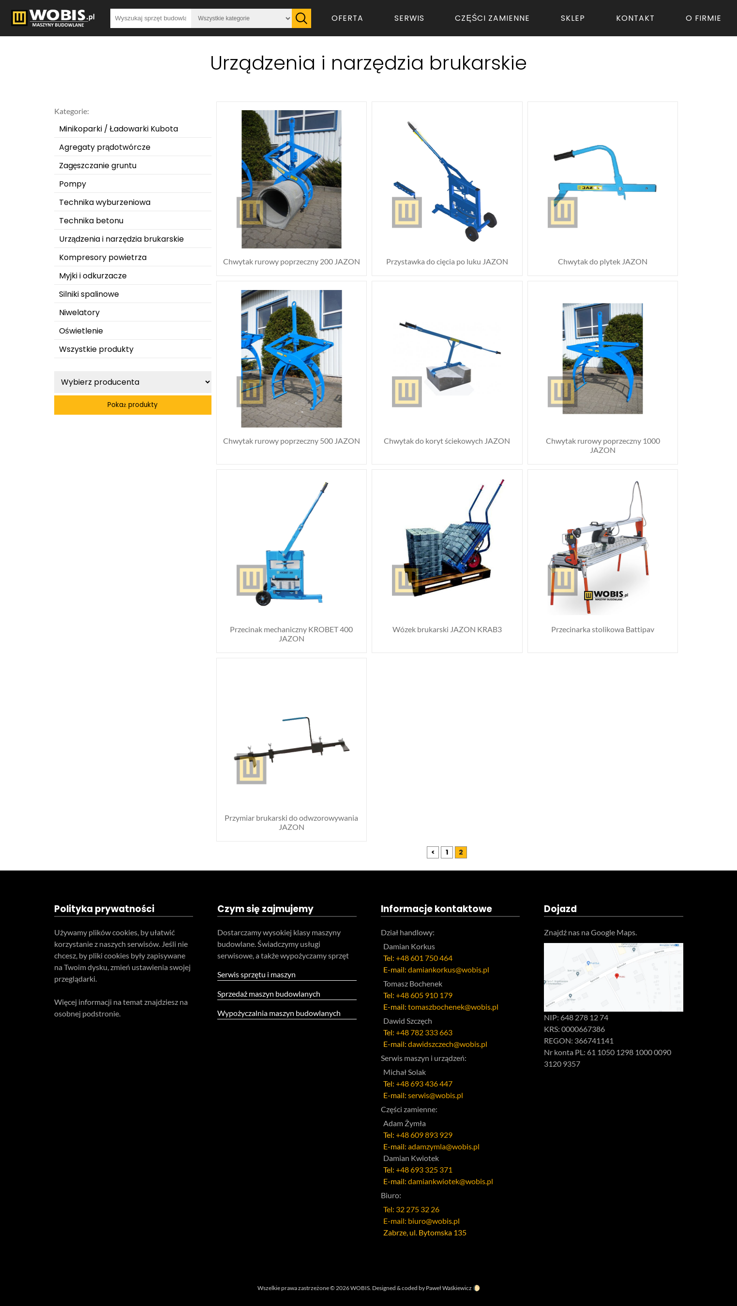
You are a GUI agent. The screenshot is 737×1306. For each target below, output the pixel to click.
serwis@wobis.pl (435, 1095)
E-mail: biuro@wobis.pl (421, 1220)
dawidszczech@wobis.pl (447, 1043)
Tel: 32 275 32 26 (411, 1209)
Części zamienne (492, 18)
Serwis (409, 18)
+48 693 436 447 (424, 1083)
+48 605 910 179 (424, 995)
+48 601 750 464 (424, 957)
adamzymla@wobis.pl (444, 1146)
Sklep (573, 18)
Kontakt (635, 18)
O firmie (704, 18)
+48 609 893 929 (424, 1134)
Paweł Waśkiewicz (449, 1287)
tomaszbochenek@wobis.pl (453, 1006)
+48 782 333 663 (424, 1032)
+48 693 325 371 (424, 1169)
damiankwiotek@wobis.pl (450, 1181)
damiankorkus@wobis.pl (448, 969)
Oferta (347, 18)
